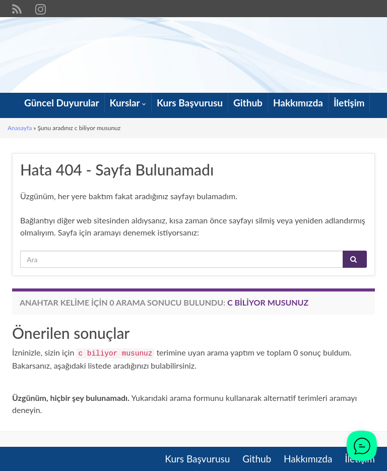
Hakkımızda (298, 102)
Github (248, 102)
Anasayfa (20, 128)
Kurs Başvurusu (190, 102)
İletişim (349, 102)
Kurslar (128, 102)
